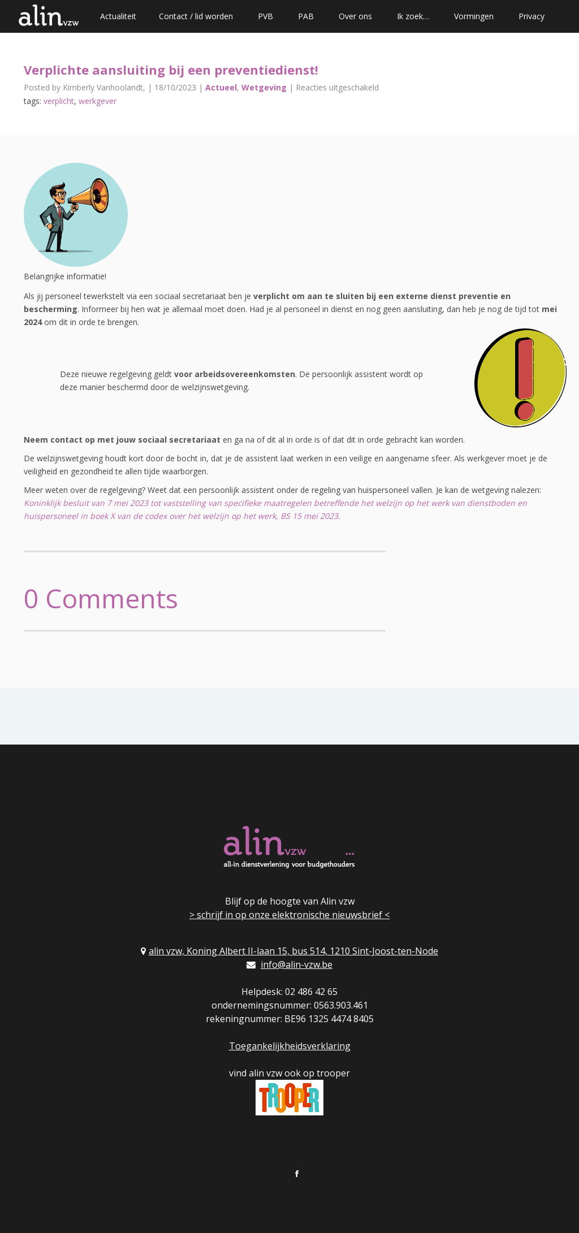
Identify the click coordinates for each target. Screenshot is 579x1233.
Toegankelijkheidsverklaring (290, 1046)
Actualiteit (118, 16)
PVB (265, 16)
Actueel (221, 87)
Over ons (355, 16)
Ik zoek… (413, 16)
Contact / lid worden (196, 16)
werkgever (97, 101)
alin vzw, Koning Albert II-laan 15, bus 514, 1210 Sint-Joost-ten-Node (293, 951)
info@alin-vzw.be (296, 964)
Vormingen (474, 16)
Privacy (531, 16)
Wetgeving (264, 87)
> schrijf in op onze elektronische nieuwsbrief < (289, 914)
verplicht (59, 101)
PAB (306, 16)
